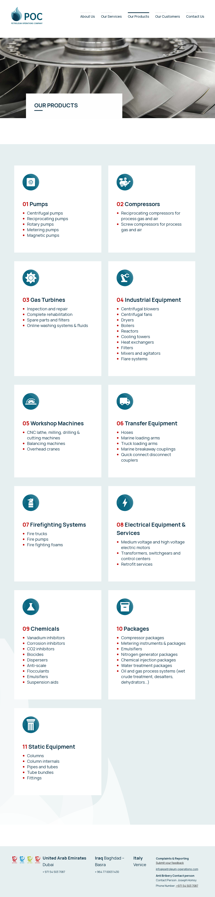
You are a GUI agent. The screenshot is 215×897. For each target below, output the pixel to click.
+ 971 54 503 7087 (54, 872)
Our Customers (167, 16)
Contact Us (195, 16)
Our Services (111, 16)
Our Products (138, 16)
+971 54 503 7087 (187, 886)
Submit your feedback (170, 863)
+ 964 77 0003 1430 (107, 872)
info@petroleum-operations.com (177, 869)
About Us (87, 16)
